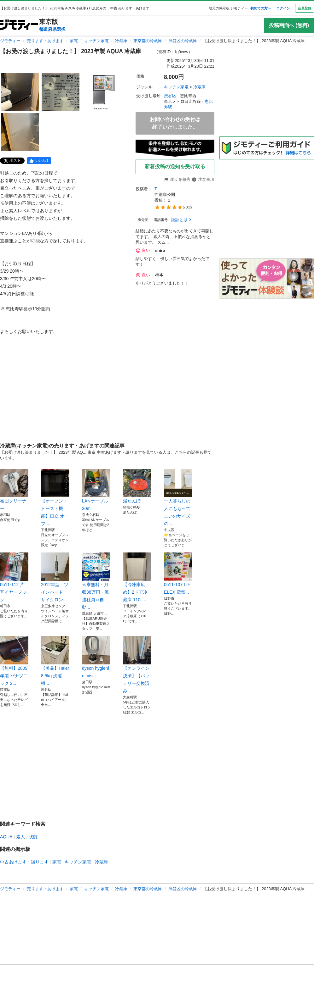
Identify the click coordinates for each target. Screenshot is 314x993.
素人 (20, 836)
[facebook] (39, 160)
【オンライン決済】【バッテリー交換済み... (137, 664)
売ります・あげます (45, 40)
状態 (33, 836)
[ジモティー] (19, 25)
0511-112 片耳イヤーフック (14, 577)
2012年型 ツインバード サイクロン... (55, 577)
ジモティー (10, 40)
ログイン (283, 8)
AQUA (6, 836)
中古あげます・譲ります (24, 861)
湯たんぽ (137, 486)
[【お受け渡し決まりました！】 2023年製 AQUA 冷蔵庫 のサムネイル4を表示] (20, 132)
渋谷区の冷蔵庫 (182, 40)
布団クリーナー (14, 490)
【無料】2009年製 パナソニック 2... (14, 661)
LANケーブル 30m (96, 490)
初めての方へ (260, 8)
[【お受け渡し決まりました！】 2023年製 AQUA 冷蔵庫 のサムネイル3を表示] (101, 92)
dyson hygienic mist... (96, 657)
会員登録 (304, 8)
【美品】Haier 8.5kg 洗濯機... (55, 661)
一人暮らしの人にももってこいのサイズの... (178, 497)
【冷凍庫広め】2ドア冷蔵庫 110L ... (137, 577)
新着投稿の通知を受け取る (175, 166)
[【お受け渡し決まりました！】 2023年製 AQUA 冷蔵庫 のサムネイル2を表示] (60, 92)
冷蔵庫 (121, 40)
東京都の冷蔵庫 (147, 40)
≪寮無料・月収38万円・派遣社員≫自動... (96, 581)
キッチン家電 (96, 40)
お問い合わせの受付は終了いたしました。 (175, 123)
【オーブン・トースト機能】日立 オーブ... (55, 497)
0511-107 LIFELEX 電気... (178, 573)
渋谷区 (170, 95)
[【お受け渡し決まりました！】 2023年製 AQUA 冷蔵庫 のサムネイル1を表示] (20, 92)
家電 (74, 40)
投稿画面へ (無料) (289, 25)
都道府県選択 (52, 29)
